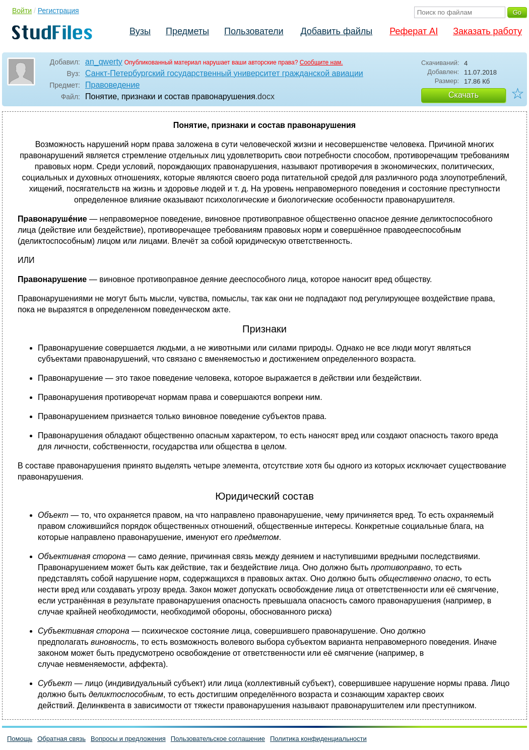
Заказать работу (487, 31)
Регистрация (58, 11)
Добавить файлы (336, 31)
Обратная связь (61, 738)
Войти (22, 11)
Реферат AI (413, 31)
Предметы (187, 31)
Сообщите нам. (321, 62)
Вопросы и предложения (128, 738)
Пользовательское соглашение (218, 738)
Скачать (463, 95)
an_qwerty (103, 61)
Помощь (19, 738)
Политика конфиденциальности (318, 738)
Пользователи (253, 31)
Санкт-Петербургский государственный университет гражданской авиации (224, 73)
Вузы (140, 31)
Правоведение (112, 85)
